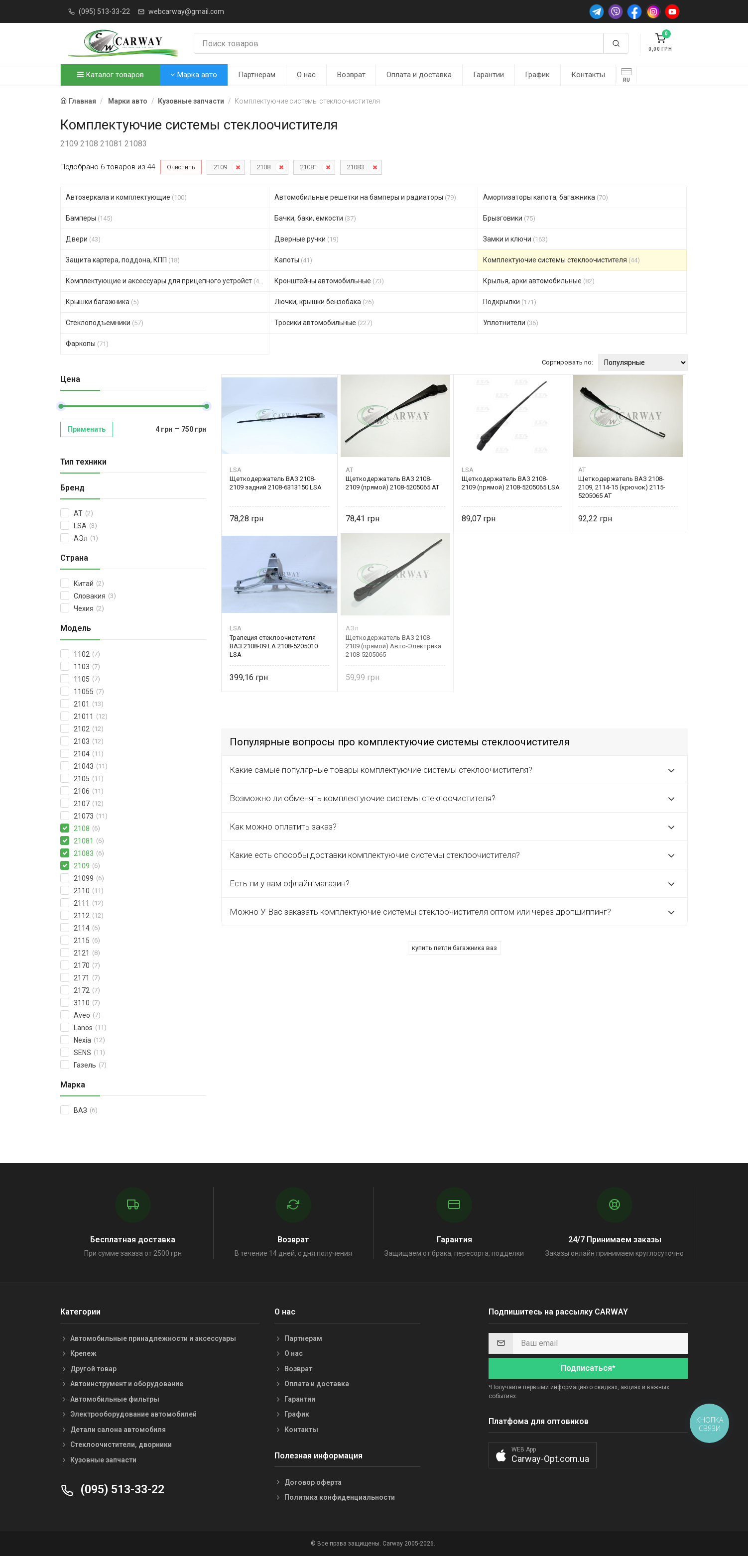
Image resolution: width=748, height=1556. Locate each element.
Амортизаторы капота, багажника (545, 197)
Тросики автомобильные (323, 323)
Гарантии (488, 74)
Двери (83, 239)
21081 (308, 167)
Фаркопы (87, 344)
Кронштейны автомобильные (329, 281)
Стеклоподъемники (104, 323)
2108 (263, 167)
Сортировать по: (567, 362)
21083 (355, 167)
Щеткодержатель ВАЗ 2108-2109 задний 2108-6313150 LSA (276, 483)
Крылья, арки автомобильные (539, 281)
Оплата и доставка (419, 74)
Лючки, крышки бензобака (324, 302)
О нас (306, 74)
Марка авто (193, 74)
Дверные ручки (306, 239)
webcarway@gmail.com (186, 11)
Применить (87, 429)
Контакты (588, 74)
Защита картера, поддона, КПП (123, 260)
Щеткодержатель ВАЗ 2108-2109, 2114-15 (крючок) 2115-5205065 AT (621, 487)
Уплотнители (510, 323)
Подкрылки (509, 302)
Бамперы (89, 218)
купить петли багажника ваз (454, 948)
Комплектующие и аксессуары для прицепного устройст (165, 281)
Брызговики (509, 218)
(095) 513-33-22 (104, 11)
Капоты (293, 260)
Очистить (181, 167)
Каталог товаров (110, 74)
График (537, 74)
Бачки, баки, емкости (315, 218)
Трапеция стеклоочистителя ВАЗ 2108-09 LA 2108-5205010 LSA (274, 646)
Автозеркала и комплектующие (126, 197)
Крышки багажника (102, 302)
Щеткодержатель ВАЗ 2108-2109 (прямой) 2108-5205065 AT (392, 483)
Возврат (351, 74)
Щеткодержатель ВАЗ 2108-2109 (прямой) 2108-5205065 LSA (511, 483)
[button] (543, 1455)
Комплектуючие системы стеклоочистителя (561, 260)
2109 (220, 167)
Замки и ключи (515, 239)
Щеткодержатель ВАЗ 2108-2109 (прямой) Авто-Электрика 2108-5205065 (393, 646)
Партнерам (256, 74)
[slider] (60, 406)
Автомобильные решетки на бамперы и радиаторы (365, 197)
